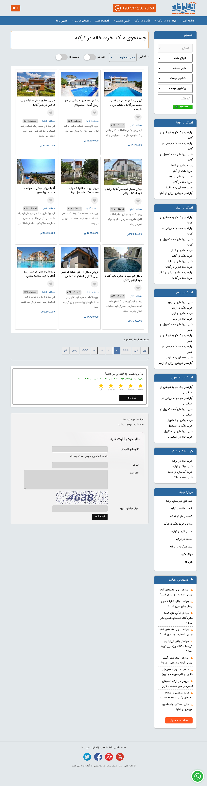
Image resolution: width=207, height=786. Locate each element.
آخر (65, 350)
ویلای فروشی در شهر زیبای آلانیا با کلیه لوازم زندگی (123, 278)
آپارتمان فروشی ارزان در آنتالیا (176, 272)
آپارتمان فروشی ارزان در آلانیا (176, 193)
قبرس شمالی (121, 21)
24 (94, 350)
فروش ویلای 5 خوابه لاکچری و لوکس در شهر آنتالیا (37, 103)
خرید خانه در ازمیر (182, 319)
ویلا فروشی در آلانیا (182, 165)
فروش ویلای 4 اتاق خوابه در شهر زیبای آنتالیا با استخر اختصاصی (79, 274)
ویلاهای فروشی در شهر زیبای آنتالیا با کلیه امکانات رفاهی (39, 274)
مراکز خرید (186, 554)
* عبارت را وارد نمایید (129, 508)
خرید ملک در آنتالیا (182, 256)
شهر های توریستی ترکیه (179, 501)
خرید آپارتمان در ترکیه (180, 472)
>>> (85, 350)
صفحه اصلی (187, 21)
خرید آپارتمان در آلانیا (181, 176)
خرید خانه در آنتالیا (182, 278)
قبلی (136, 350)
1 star (140, 386)
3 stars (120, 386)
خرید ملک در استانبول (180, 426)
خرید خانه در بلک (183, 477)
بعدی (74, 350)
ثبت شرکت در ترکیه (181, 546)
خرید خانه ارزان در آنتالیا (179, 267)
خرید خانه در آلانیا (183, 182)
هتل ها (189, 562)
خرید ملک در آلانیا (183, 171)
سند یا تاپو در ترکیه (182, 531)
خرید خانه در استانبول (180, 437)
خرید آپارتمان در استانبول (178, 431)
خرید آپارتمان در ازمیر (180, 302)
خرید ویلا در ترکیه (182, 466)
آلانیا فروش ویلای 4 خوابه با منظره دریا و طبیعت (39, 190)
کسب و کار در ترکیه (181, 516)
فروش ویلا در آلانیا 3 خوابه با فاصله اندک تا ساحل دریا (82, 190)
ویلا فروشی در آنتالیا (182, 250)
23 (101, 350)
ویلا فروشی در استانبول (180, 420)
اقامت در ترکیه (142, 21)
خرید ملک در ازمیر (182, 308)
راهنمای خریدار (81, 21)
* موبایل (133, 465)
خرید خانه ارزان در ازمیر (179, 357)
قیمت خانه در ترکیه (182, 508)
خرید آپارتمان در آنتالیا (180, 261)
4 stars (110, 386)
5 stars (101, 386)
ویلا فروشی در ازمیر (182, 313)
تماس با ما (61, 21)
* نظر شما (132, 473)
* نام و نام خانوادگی (128, 449)
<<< (126, 350)
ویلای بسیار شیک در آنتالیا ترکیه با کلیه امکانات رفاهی (123, 191)
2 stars (130, 386)
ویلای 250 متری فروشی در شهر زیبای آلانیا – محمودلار (80, 103)
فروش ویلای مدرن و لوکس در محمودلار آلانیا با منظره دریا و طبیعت (125, 105)
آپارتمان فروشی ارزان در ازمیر (176, 363)
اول (145, 350)
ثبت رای (131, 397)
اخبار (95, 747)
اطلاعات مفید (102, 21)
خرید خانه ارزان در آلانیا (179, 187)
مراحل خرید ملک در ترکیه (178, 524)
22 (109, 350)
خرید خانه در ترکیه (165, 21)
